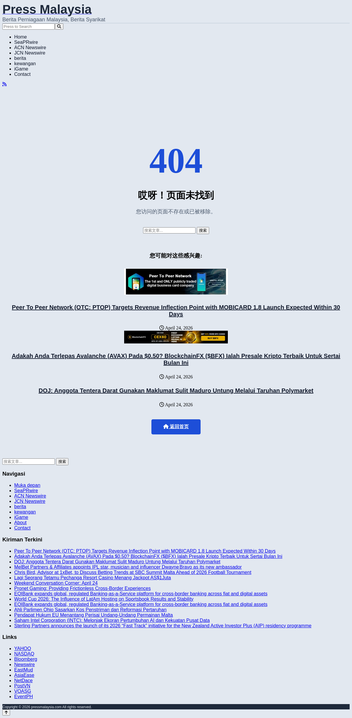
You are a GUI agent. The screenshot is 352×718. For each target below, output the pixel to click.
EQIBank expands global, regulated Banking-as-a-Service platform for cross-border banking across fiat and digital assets (141, 593)
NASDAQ (24, 653)
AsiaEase (24, 675)
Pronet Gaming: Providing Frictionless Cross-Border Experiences (82, 588)
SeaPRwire (26, 42)
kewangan (25, 63)
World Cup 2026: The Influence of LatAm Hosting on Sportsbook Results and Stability (103, 599)
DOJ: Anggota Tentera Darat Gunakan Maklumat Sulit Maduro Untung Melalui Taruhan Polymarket (176, 390)
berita (20, 58)
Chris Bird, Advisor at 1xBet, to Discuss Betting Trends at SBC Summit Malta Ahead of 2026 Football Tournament (132, 572)
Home (20, 36)
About (20, 522)
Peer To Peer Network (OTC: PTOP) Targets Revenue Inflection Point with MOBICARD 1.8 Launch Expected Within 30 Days (176, 310)
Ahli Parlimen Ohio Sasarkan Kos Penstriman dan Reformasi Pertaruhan (90, 609)
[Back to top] (6, 712)
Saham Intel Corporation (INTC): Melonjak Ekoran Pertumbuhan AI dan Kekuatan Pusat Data (112, 620)
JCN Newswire (29, 52)
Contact (22, 74)
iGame (21, 68)
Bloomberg (25, 659)
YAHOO (22, 648)
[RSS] (4, 84)
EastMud (23, 669)
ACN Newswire (30, 47)
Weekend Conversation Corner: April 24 (56, 583)
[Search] (59, 26)
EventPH (23, 696)
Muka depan (27, 485)
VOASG (22, 691)
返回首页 (176, 426)
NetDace (23, 680)
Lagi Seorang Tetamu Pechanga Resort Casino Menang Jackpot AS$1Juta (92, 577)
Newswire (24, 664)
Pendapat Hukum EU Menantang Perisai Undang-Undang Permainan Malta (93, 615)
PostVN (22, 685)
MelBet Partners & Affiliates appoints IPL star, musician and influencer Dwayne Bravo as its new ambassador (128, 567)
